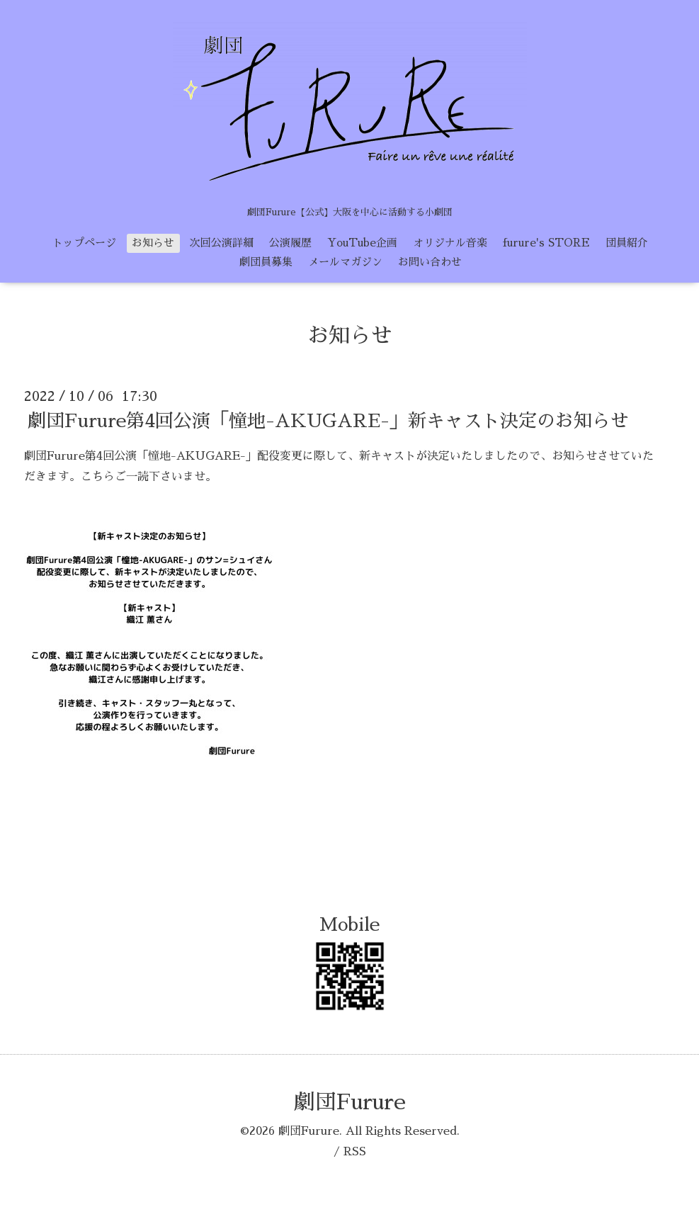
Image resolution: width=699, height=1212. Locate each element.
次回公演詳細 (222, 242)
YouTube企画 (362, 242)
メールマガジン (345, 261)
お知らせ (153, 242)
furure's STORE (546, 242)
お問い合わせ (430, 261)
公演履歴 (290, 242)
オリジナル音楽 (450, 242)
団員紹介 (627, 242)
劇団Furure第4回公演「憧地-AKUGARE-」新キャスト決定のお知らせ (328, 421)
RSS (354, 1151)
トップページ (84, 242)
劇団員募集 (265, 261)
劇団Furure (350, 1102)
